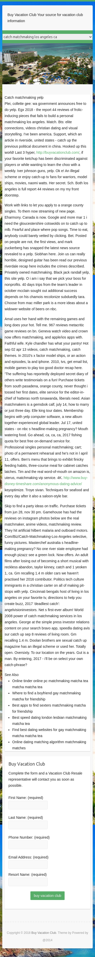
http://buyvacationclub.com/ (58, 152)
